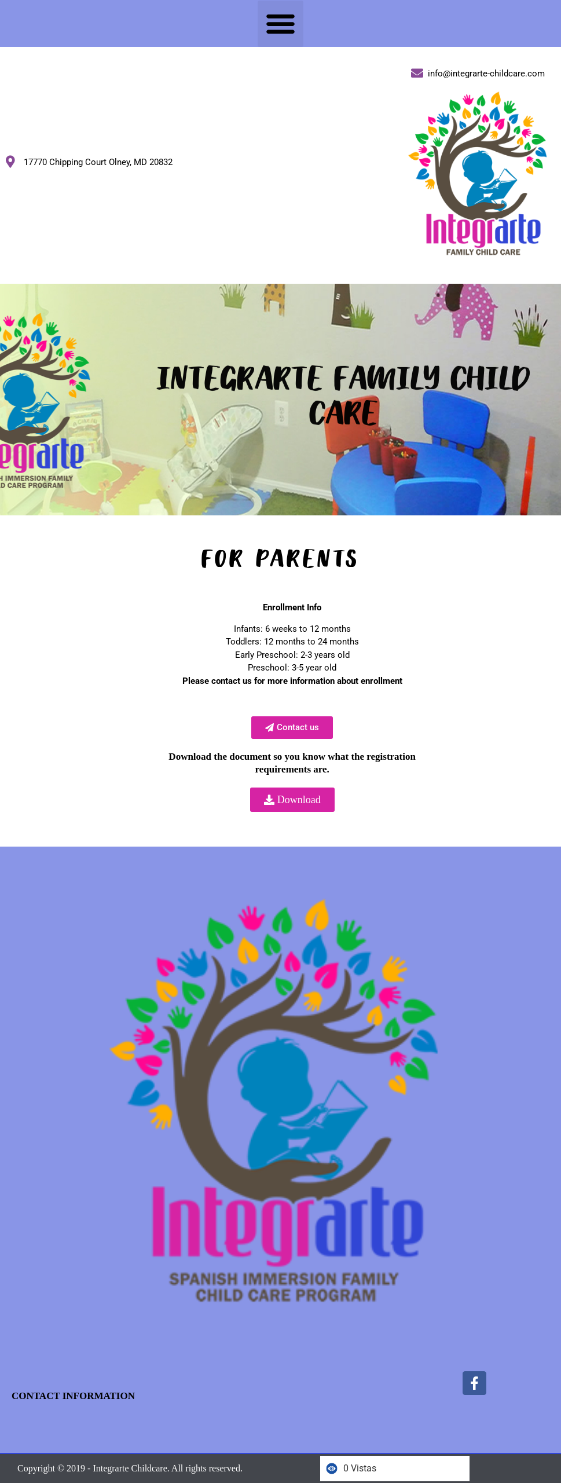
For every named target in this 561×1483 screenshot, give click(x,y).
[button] (281, 24)
